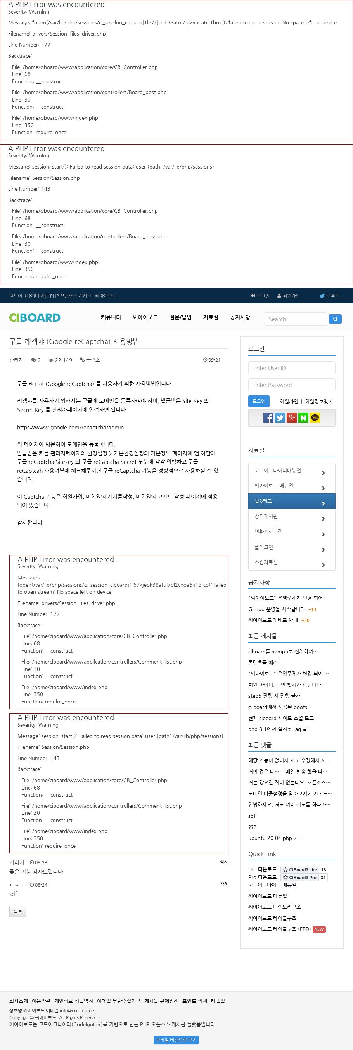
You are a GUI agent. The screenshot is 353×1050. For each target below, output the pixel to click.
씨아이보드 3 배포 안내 (273, 620)
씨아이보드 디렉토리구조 (274, 907)
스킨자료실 (291, 564)
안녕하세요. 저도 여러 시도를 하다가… (289, 804)
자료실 (210, 317)
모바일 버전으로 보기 (176, 1040)
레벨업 (218, 1001)
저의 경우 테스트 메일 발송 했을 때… (287, 771)
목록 (18, 911)
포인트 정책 (194, 1001)
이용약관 (41, 1001)
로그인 (263, 295)
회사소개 (18, 1001)
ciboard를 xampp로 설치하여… (283, 651)
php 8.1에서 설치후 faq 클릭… (282, 729)
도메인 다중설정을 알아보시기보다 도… (290, 794)
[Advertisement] (176, 966)
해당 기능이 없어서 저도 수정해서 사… (289, 760)
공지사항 (240, 317)
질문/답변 (181, 317)
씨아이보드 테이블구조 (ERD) (279, 929)
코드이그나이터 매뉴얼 (272, 885)
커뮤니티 (111, 317)
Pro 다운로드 (262, 877)
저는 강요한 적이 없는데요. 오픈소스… (289, 782)
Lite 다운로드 (262, 869)
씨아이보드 (145, 317)
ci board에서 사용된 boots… (280, 707)
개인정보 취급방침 (73, 1001)
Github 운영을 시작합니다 (276, 609)
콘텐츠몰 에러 (263, 663)
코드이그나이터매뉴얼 (291, 472)
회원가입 (291, 295)
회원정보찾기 (319, 401)
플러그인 (291, 549)
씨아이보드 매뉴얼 (291, 488)
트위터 (324, 295)
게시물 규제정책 (161, 1001)
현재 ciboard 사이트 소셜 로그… (283, 718)
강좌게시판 (291, 518)
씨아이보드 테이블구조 (272, 918)
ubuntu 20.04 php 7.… (275, 838)
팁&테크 (291, 503)
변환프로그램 (291, 534)
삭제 (224, 861)
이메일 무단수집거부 (118, 1001)
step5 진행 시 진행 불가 (274, 695)
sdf (252, 816)
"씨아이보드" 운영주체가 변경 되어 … (288, 598)
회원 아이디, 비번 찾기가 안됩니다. (285, 685)
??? (252, 827)
